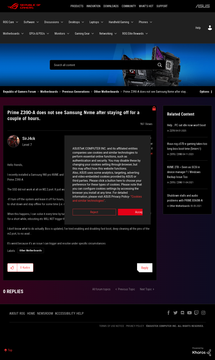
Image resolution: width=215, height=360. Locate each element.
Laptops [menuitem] (94, 22)
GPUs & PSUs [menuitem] (37, 33)
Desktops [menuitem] (74, 22)
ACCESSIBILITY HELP (69, 313)
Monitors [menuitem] (60, 33)
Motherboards (49, 91)
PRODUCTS (77, 6)
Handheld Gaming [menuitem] (119, 22)
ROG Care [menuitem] (8, 22)
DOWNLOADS (111, 6)
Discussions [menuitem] (51, 22)
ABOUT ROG (17, 313)
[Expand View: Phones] (151, 22)
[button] (12, 267)
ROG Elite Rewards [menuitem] (133, 33)
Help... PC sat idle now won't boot (186, 125)
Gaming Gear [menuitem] (82, 33)
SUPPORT (162, 6)
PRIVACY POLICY (135, 325)
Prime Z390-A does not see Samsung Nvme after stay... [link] (155, 91)
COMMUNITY (129, 6)
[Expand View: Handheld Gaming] (132, 22)
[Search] (107, 65)
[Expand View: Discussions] (62, 22)
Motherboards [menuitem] (11, 33)
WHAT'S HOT (146, 6)
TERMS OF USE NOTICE (111, 325)
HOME (31, 313)
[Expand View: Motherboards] (22, 33)
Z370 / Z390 (176, 154)
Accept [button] (130, 202)
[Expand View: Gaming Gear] (93, 33)
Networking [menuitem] (106, 33)
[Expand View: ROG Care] (17, 22)
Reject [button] (85, 202)
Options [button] (204, 91)
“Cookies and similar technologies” (81, 191)
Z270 (172, 130)
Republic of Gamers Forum (19, 91)
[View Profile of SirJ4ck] (28, 138)
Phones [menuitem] (143, 22)
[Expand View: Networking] (116, 33)
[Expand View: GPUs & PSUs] (48, 33)
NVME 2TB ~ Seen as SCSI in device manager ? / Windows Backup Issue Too (183, 172)
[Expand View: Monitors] (68, 33)
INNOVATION (93, 6)
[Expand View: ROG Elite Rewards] (147, 33)
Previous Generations (76, 91)
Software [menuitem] (29, 22)
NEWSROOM (45, 313)
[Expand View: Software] (38, 22)
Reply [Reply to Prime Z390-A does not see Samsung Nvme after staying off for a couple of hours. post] (144, 268)
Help (198, 27)
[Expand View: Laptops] (102, 22)
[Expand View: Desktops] (83, 22)
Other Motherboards (106, 91)
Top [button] (10, 350)
